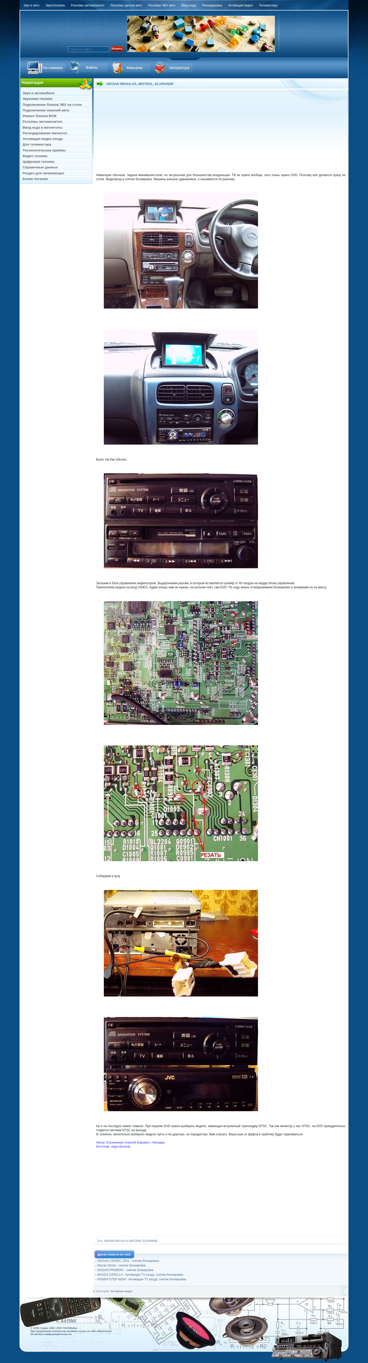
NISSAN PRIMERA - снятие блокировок (125, 1270)
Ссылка (89, 67)
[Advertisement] (221, 132)
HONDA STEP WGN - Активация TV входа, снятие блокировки (141, 1279)
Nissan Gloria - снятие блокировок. (121, 1265)
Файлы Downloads (131, 67)
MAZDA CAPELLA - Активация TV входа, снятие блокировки (140, 1274)
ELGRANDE (150, 1240)
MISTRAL (136, 1240)
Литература (174, 67)
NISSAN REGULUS (116, 1240)
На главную (47, 67)
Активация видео (122, 1291)
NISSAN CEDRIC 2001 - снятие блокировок (128, 1261)
